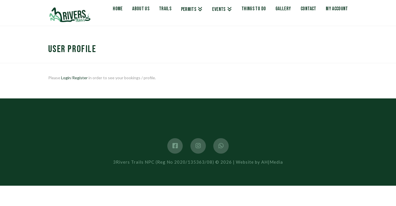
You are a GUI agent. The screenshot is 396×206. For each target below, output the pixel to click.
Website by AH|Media (259, 162)
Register (80, 77)
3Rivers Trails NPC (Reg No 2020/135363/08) (163, 162)
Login (66, 77)
